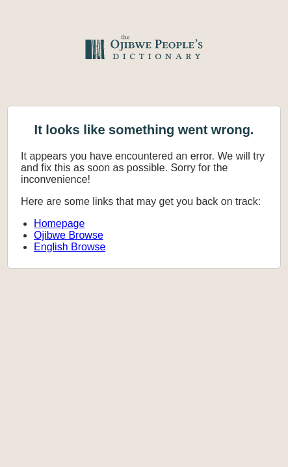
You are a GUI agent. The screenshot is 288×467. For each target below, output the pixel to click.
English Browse (69, 246)
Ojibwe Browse (68, 235)
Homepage (59, 223)
